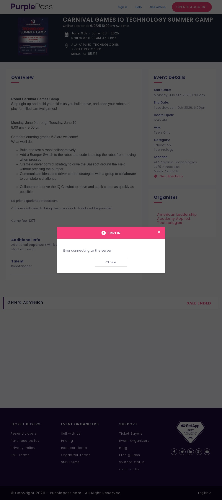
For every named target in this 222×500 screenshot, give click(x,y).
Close (110, 262)
